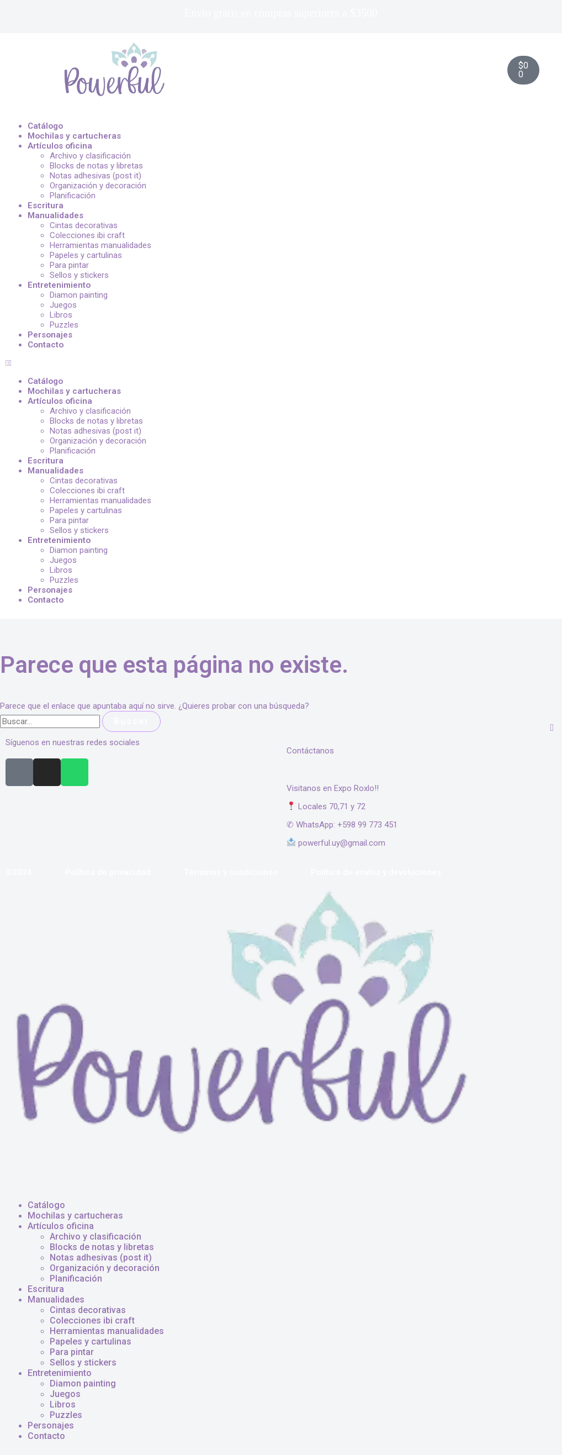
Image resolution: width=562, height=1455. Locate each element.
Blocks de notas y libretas (96, 166)
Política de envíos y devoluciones (376, 872)
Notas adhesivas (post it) (95, 176)
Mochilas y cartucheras (74, 136)
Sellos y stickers (79, 275)
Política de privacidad (108, 872)
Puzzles (64, 325)
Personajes (50, 335)
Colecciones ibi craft (87, 235)
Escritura (45, 205)
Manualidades (55, 215)
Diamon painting (79, 295)
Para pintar (69, 265)
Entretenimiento (59, 285)
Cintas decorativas (84, 225)
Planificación (73, 196)
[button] (281, 363)
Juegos (63, 305)
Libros (61, 315)
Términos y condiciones (231, 872)
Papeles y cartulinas (86, 255)
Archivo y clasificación (90, 156)
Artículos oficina (60, 146)
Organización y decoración (98, 186)
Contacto (45, 345)
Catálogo (45, 126)
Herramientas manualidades (100, 245)
